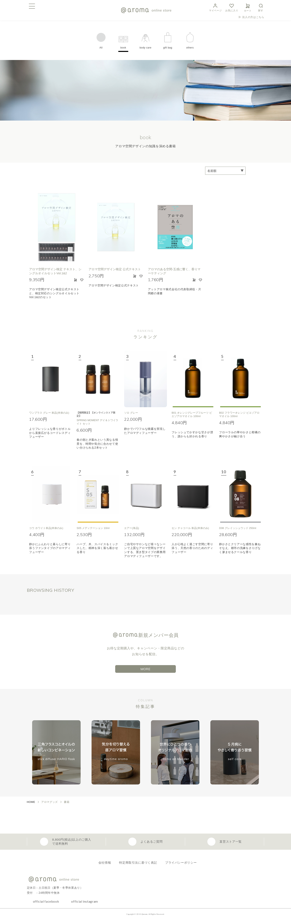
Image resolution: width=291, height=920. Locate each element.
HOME (31, 802)
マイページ (215, 7)
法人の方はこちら (253, 17)
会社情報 (104, 862)
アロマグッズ (49, 802)
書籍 (66, 802)
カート (248, 7)
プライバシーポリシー (181, 862)
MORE (145, 669)
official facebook (46, 901)
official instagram (84, 901)
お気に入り (231, 7)
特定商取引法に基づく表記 (138, 862)
